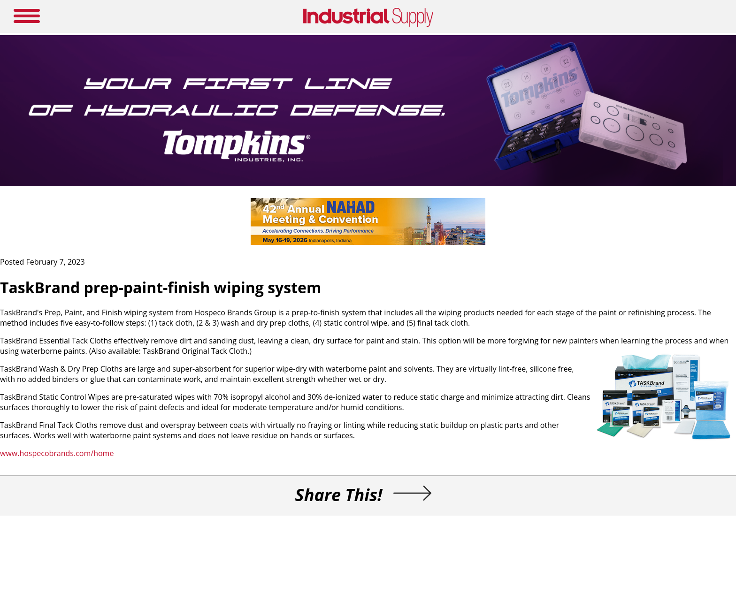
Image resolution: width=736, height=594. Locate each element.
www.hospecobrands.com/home (57, 453)
